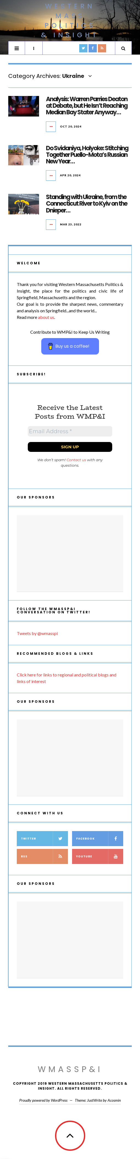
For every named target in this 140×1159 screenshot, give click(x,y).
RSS (44, 856)
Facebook (99, 838)
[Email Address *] (70, 431)
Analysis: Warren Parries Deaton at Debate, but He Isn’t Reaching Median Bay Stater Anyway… (86, 106)
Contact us (76, 460)
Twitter (44, 838)
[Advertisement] (70, 553)
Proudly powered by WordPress (43, 1100)
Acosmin (114, 1100)
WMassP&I (70, 1069)
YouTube (99, 856)
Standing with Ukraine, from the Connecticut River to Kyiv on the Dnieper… (86, 203)
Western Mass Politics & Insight (70, 20)
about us (46, 317)
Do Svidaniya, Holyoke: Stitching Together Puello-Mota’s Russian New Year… (87, 155)
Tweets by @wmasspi (37, 633)
